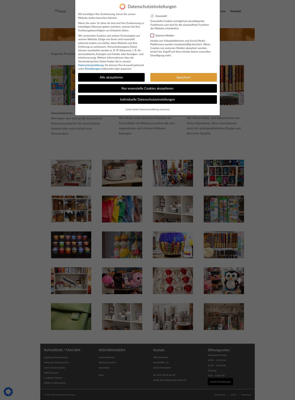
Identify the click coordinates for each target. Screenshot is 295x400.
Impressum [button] (165, 106)
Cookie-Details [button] (131, 106)
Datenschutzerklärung (91, 62)
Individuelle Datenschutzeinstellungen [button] (147, 97)
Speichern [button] (183, 74)
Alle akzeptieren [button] (111, 74)
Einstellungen (92, 65)
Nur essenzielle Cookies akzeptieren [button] (147, 85)
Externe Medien (163, 32)
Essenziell (160, 13)
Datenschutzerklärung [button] (149, 106)
